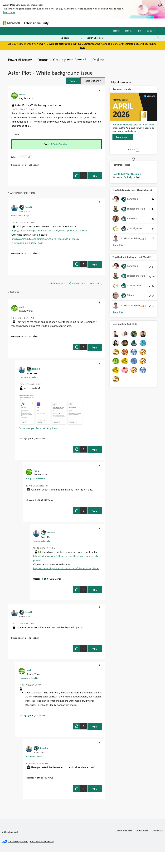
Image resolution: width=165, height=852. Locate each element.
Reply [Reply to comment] (94, 264)
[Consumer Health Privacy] (41, 841)
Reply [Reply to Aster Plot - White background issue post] (94, 175)
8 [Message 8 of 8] (21, 253)
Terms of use (142, 830)
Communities (98, 22)
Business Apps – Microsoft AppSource (39, 428)
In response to (20, 215)
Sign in (128, 30)
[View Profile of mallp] (22, 94)
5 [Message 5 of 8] (21, 336)
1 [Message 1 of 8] (21, 164)
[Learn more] (122, 137)
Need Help (26, 157)
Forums (55, 22)
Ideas (83, 22)
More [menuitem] (123, 22)
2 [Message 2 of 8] (21, 637)
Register (116, 30)
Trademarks (157, 830)
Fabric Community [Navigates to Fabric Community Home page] (36, 23)
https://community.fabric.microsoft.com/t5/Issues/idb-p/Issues (44, 238)
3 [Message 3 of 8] (28, 715)
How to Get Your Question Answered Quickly (126, 175)
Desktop (98, 59)
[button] (73, 81)
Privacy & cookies (124, 830)
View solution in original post (27, 242)
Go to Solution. (61, 144)
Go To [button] (149, 30)
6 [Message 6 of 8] (28, 438)
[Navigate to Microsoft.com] (11, 23)
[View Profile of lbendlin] (29, 206)
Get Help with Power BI (70, 59)
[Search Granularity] (70, 38)
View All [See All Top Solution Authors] (117, 245)
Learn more (9, 12)
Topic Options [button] (91, 80)
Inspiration (70, 22)
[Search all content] (123, 38)
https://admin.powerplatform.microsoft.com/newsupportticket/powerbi (49, 230)
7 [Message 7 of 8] (35, 500)
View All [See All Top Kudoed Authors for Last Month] (117, 312)
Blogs (112, 22)
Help (138, 30)
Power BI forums (20, 59)
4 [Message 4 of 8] (35, 777)
